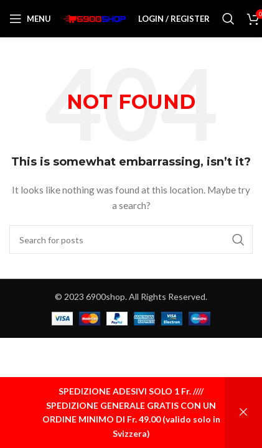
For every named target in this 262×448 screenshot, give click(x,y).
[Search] (228, 18)
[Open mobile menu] (30, 18)
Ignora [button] (243, 412)
